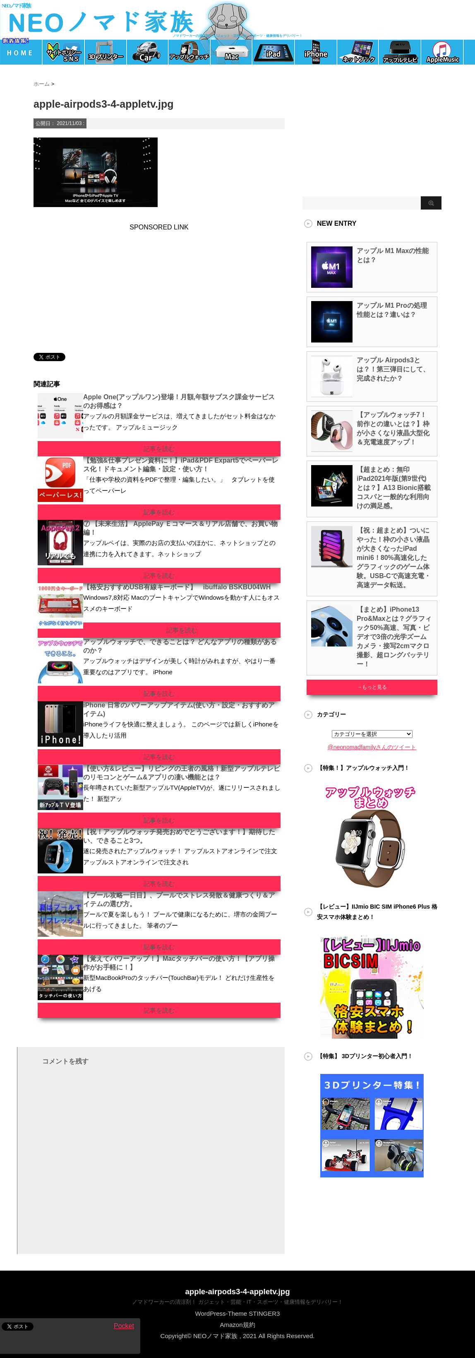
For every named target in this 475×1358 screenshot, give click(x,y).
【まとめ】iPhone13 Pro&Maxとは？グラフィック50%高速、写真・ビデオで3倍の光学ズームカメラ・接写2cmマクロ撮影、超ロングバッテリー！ (394, 637)
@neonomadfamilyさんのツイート (372, 747)
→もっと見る (372, 687)
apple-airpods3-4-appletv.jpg (237, 1291)
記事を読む (159, 448)
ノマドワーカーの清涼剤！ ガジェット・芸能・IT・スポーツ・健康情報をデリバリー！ (237, 1302)
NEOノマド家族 (16, 5)
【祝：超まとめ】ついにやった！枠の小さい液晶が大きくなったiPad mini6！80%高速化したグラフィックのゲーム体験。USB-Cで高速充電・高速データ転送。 (394, 558)
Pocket (124, 1325)
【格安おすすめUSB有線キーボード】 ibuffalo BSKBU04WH (177, 587)
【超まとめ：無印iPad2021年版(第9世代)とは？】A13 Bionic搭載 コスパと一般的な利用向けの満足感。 (394, 487)
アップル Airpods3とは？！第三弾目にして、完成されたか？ (393, 369)
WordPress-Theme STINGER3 (237, 1313)
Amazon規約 (237, 1324)
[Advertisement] (91, 283)
